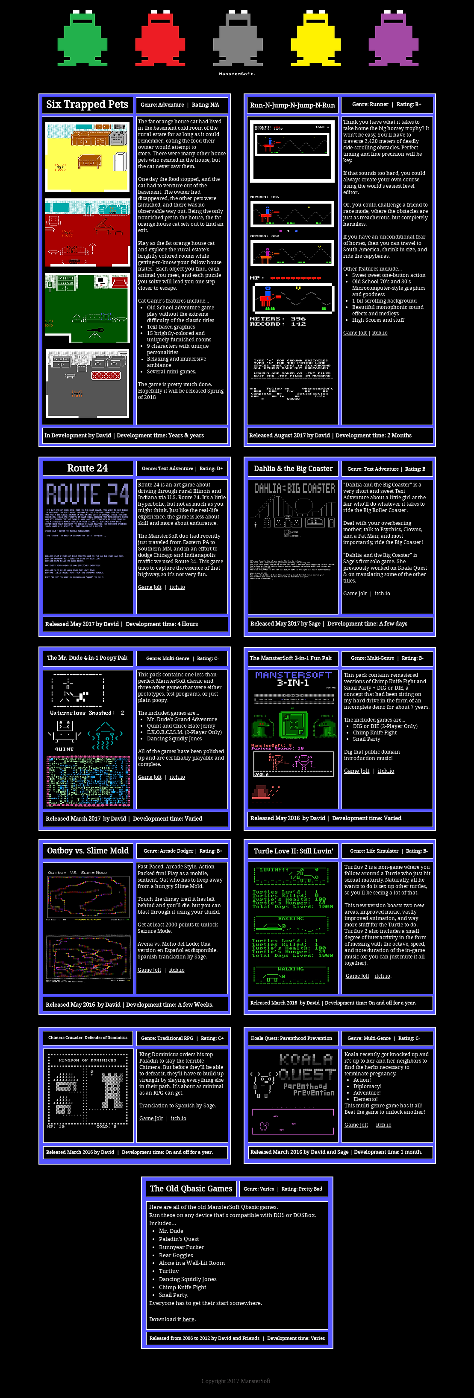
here (188, 1319)
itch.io (384, 1124)
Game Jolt (356, 1124)
